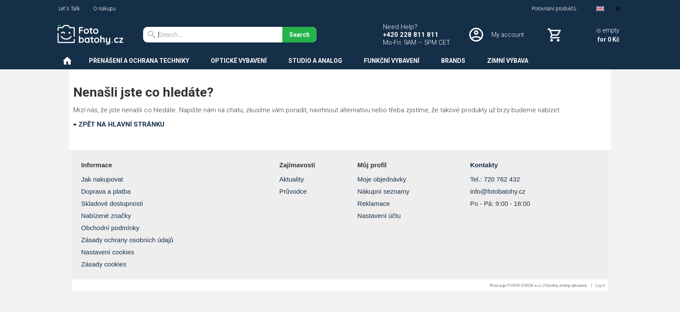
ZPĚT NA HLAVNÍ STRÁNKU (121, 124)
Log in (600, 285)
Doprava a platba (106, 191)
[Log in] (495, 34)
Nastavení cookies (107, 252)
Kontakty (484, 165)
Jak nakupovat (102, 179)
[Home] (93, 34)
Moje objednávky (381, 179)
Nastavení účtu (379, 215)
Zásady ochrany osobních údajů (127, 240)
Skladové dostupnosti (112, 203)
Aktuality (291, 179)
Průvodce (293, 191)
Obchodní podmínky (110, 227)
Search (299, 34)
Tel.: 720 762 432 (495, 179)
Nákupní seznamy (383, 191)
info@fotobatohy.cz (498, 191)
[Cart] (582, 34)
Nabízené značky (106, 215)
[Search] (212, 34)
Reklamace (373, 203)
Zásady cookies (103, 264)
